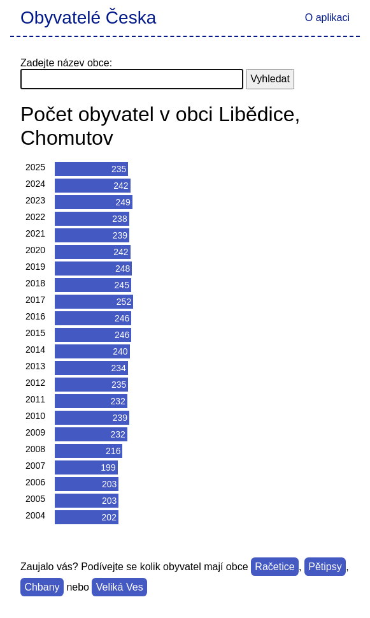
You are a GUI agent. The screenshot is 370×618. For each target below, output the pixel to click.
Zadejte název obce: (66, 62)
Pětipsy (324, 566)
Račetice (274, 566)
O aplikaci (327, 17)
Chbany (41, 587)
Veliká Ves (119, 587)
